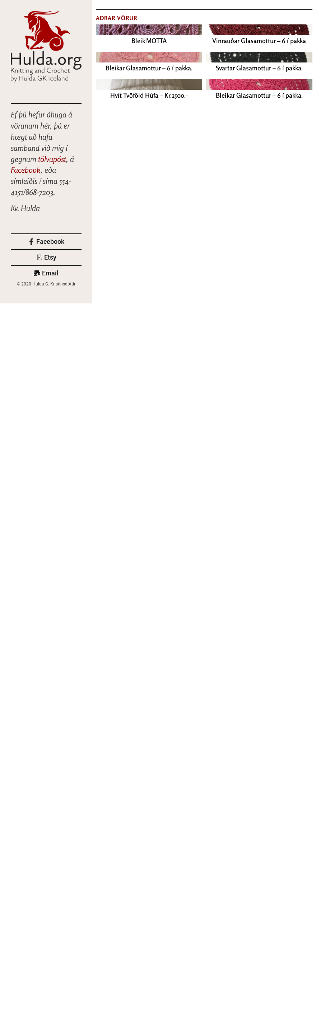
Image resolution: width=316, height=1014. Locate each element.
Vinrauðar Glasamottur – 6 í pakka (259, 41)
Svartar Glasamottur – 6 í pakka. (259, 68)
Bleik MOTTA (149, 41)
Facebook (26, 170)
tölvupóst (52, 159)
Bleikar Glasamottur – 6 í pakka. (149, 68)
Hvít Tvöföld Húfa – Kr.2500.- (149, 95)
